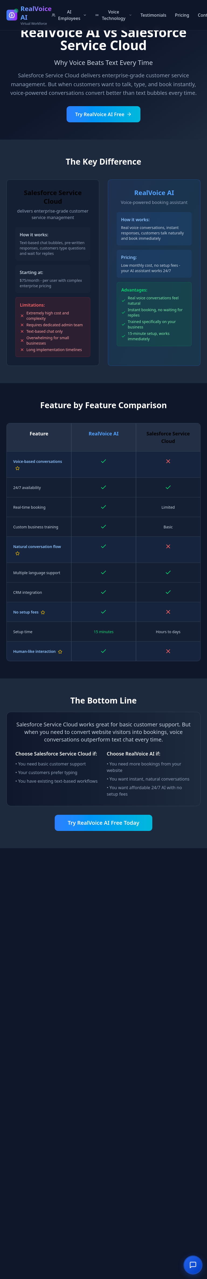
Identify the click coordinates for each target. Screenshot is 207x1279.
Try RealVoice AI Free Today (103, 822)
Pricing (182, 15)
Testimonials (153, 15)
